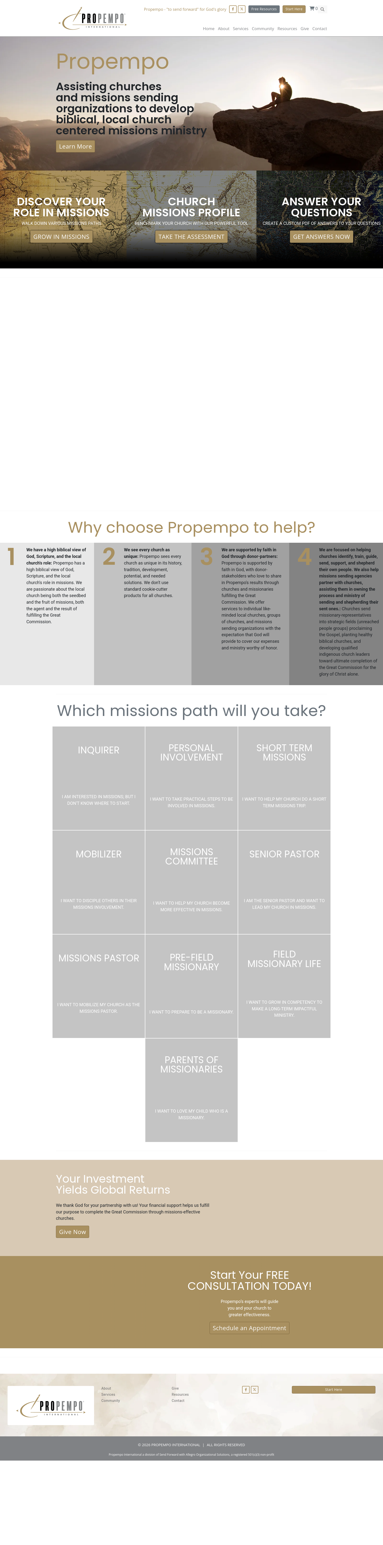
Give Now (72, 1310)
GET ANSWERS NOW (321, 266)
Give (304, 28)
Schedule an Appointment (249, 1411)
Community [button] (263, 28)
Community (110, 1485)
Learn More (75, 170)
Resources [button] (287, 28)
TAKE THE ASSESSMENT (191, 266)
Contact (319, 28)
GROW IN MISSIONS (61, 263)
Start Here (293, 9)
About (223, 28)
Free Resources (263, 9)
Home (208, 28)
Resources (180, 1479)
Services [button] (240, 28)
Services (108, 1479)
